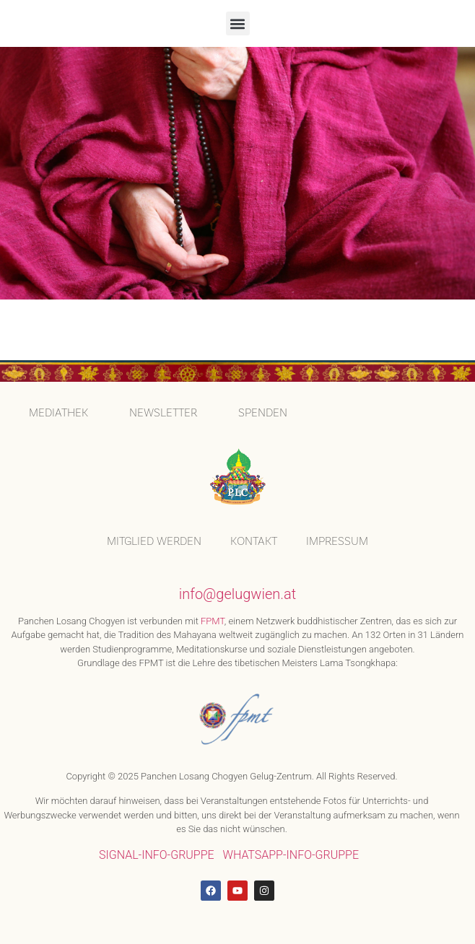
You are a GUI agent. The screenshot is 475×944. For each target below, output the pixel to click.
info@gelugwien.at (237, 594)
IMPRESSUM (337, 541)
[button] (238, 23)
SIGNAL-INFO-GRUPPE (156, 855)
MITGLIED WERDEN (154, 541)
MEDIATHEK (58, 412)
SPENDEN (262, 412)
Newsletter (163, 412)
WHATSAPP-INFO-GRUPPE (291, 855)
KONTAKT (253, 541)
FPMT (213, 621)
